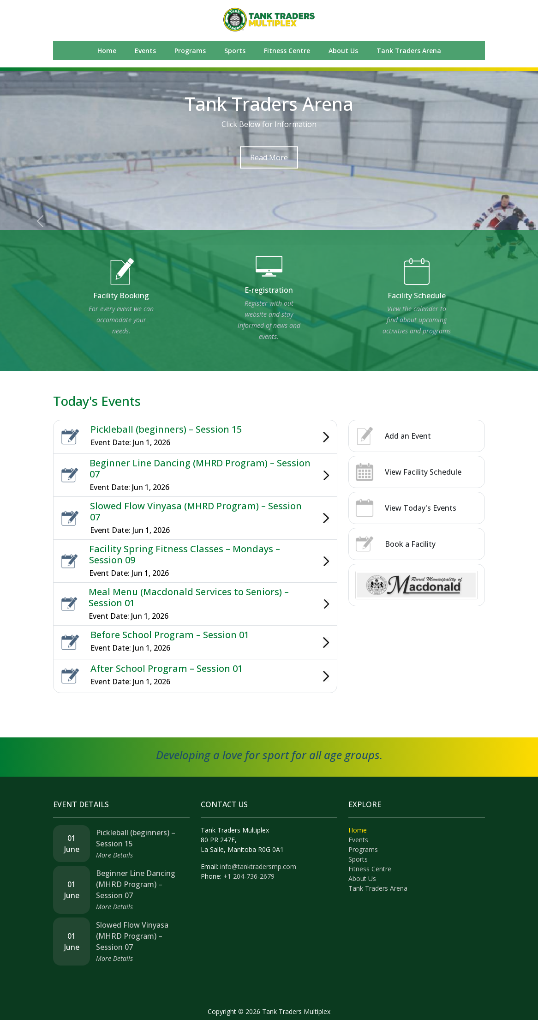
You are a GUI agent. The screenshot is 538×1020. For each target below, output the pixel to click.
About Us (343, 50)
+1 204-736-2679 (249, 876)
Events (145, 50)
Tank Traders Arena (409, 50)
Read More (269, 157)
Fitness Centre (287, 50)
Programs (190, 50)
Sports (234, 50)
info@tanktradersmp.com (258, 866)
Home (106, 50)
